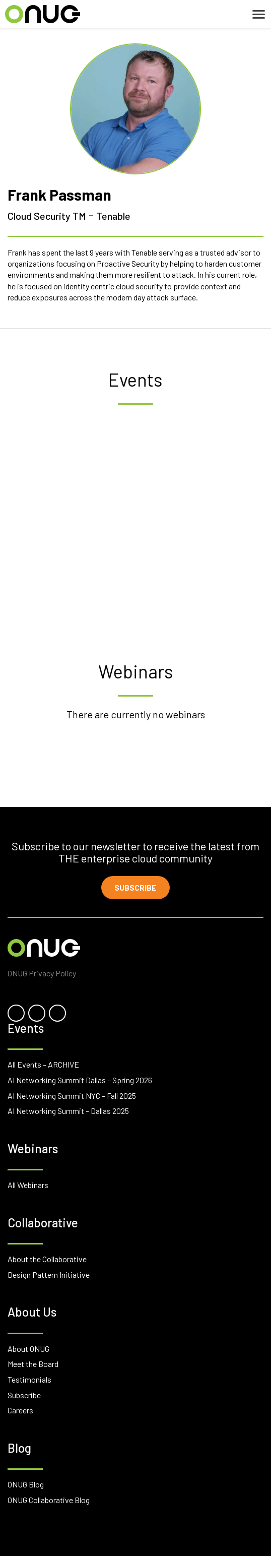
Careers (20, 1410)
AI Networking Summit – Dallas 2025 (68, 1110)
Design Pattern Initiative (49, 1274)
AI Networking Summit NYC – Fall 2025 (72, 1095)
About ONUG (28, 1348)
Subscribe (135, 887)
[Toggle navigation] (258, 14)
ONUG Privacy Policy (42, 973)
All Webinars (28, 1185)
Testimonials (29, 1379)
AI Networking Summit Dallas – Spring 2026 (80, 1080)
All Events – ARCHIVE (43, 1064)
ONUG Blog (26, 1484)
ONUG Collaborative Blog (49, 1500)
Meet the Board (33, 1363)
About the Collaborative (47, 1259)
